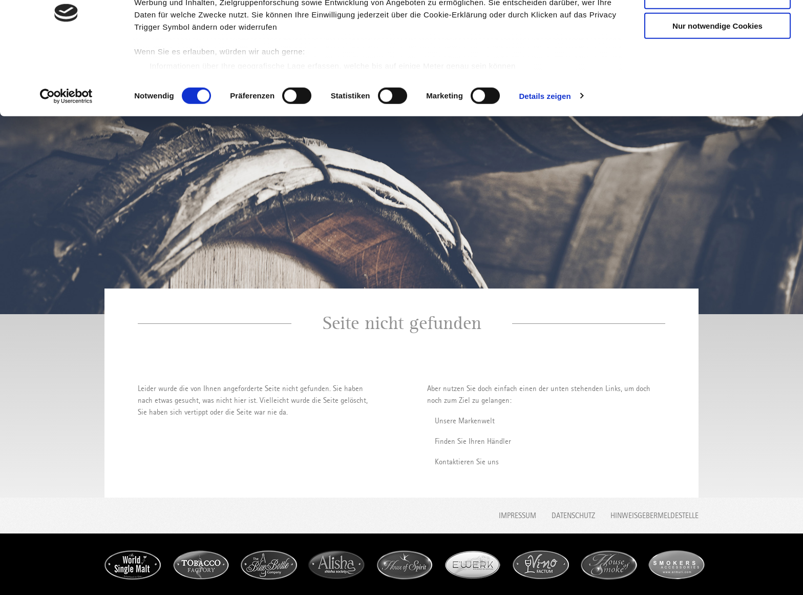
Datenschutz (573, 515)
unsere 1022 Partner (204, 37)
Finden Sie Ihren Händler (473, 441)
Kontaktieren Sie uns (467, 461)
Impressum (517, 515)
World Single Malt (132, 565)
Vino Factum (541, 565)
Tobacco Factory (201, 565)
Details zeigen (544, 155)
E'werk (473, 565)
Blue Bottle (269, 565)
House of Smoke (609, 565)
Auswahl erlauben (717, 55)
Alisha (336, 565)
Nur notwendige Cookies (717, 85)
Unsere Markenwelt (465, 420)
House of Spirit (404, 565)
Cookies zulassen (717, 25)
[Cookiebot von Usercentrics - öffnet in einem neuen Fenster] (66, 155)
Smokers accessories (676, 565)
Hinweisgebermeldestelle (654, 515)
